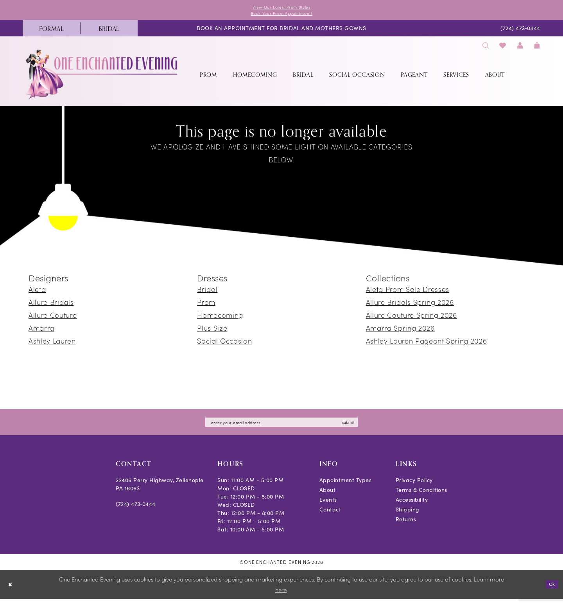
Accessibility (412, 505)
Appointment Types (345, 486)
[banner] (102, 77)
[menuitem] (51, 31)
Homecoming (220, 318)
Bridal (207, 292)
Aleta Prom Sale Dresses (407, 292)
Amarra (41, 331)
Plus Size (212, 331)
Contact (330, 515)
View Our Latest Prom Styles (281, 7)
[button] (520, 48)
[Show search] (485, 48)
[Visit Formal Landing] (51, 31)
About (327, 495)
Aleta (37, 292)
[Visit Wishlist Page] (503, 48)
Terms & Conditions (421, 495)
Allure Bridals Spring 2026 (410, 305)
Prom (206, 305)
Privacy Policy (414, 486)
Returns (406, 525)
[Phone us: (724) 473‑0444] (520, 32)
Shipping (408, 515)
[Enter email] (281, 427)
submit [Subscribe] (367, 426)
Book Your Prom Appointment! (282, 15)
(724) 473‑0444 (136, 509)
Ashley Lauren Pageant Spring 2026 (426, 344)
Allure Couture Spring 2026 (411, 318)
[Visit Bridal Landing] (109, 31)
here (281, 595)
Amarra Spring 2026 (400, 331)
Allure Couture (53, 318)
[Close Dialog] (11, 590)
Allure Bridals (51, 305)
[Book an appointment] (281, 32)
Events (328, 505)
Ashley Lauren (52, 344)
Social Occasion (224, 344)
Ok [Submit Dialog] (550, 590)
